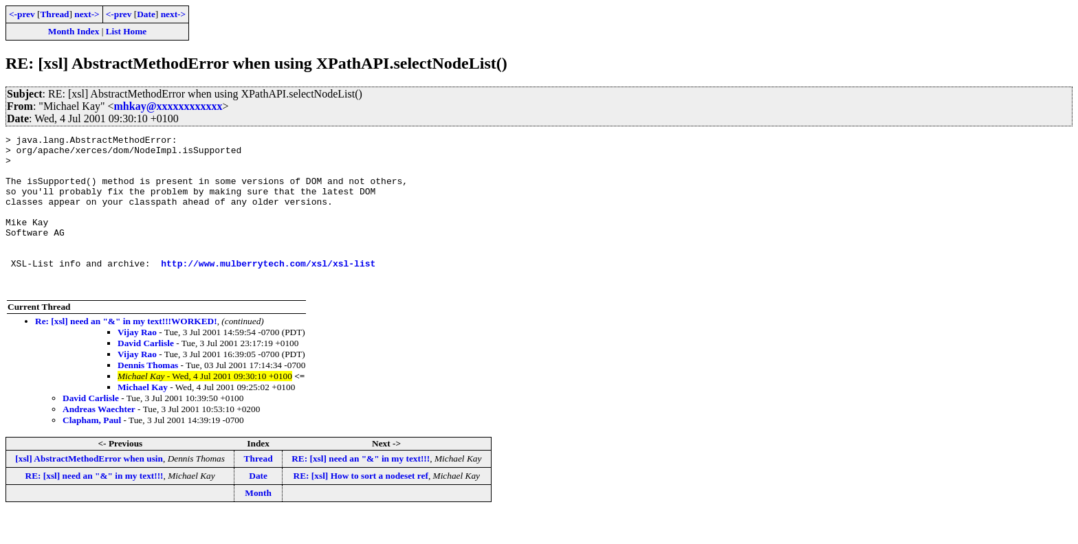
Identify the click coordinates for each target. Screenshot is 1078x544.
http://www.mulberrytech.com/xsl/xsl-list (268, 290)
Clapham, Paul (92, 451)
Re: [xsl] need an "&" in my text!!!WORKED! (126, 352)
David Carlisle (146, 374)
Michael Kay (143, 418)
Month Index (73, 31)
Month (258, 524)
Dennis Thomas (148, 396)
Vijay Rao (137, 363)
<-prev (22, 14)
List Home (126, 31)
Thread (54, 14)
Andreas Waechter (99, 440)
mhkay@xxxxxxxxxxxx (168, 106)
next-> (86, 14)
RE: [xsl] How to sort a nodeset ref (361, 506)
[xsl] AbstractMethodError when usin (89, 489)
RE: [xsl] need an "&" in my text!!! (361, 489)
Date (146, 14)
